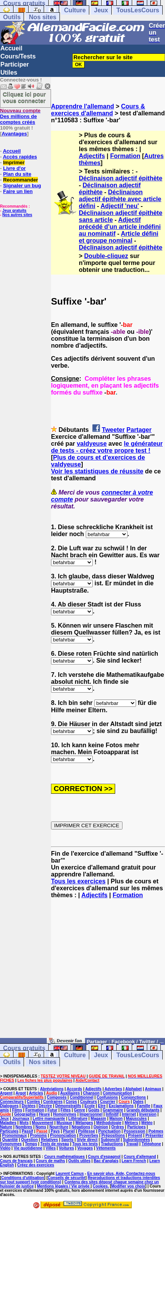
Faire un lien (18, 191)
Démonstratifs (68, 1106)
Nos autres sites (17, 215)
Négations (80, 1127)
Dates (138, 1101)
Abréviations (52, 1089)
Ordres (117, 1127)
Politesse (86, 1131)
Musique (64, 1123)
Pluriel (69, 1131)
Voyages (85, 1148)
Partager (138, 429)
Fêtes (66, 1110)
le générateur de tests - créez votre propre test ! (107, 447)
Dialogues (9, 1106)
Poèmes (155, 1131)
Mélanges (84, 1123)
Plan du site (17, 174)
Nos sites (42, 17)
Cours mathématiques (64, 1156)
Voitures (66, 1148)
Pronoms (38, 1135)
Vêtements (106, 1148)
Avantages (14, 134)
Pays (55, 1131)
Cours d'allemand (140, 1156)
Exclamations (121, 1106)
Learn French (134, 1161)
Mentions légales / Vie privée (64, 1186)
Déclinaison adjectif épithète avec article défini (120, 199)
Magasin (98, 1118)
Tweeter (113, 429)
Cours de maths (50, 1161)
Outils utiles (79, 1161)
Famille (143, 1106)
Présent (135, 1135)
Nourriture (58, 1127)
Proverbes (88, 1135)
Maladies (8, 1123)
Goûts (94, 1110)
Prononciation (63, 1135)
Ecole (90, 1106)
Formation (125, 156)
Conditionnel (82, 1097)
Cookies (100, 1186)
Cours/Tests (18, 56)
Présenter (154, 1135)
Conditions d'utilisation (22, 1178)
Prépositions (113, 1135)
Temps (31, 1144)
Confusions (107, 1097)
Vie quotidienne (28, 1148)
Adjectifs (92, 156)
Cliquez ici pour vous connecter (24, 97)
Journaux (20, 1118)
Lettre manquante (49, 1118)
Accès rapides (20, 157)
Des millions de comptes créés (20, 116)
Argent (6, 1093)
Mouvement (42, 1123)
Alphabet (133, 1089)
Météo (147, 1123)
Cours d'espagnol (104, 1156)
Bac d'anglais (106, 1161)
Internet (129, 1114)
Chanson (91, 1093)
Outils (11, 17)
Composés (56, 1097)
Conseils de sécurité (66, 1178)
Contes (33, 1101)
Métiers (131, 1123)
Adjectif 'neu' (119, 206)
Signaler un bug (22, 185)
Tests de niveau (54, 1144)
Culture (75, 10)
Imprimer (14, 162)
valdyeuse (92, 443)
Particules (9, 1131)
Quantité (10, 1140)
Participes (136, 1127)
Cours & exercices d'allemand (98, 110)
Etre (101, 1106)
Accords (74, 1089)
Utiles (8, 72)
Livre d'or (14, 168)
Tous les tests (85, 1144)
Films (17, 1110)
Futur (53, 1110)
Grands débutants (143, 1110)
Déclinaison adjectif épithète (120, 178)
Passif (27, 1131)
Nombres (23, 1127)
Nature (6, 1127)
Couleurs (88, 1101)
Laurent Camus (70, 1173)
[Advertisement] (108, 971)
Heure (44, 1114)
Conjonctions (133, 1097)
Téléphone (151, 1144)
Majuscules (136, 1118)
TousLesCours (137, 10)
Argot (20, 1093)
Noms (41, 1127)
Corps (71, 1101)
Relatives (49, 1140)
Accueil (11, 48)
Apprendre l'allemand (82, 106)
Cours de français (16, 1161)
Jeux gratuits (14, 210)
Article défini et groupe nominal (118, 237)
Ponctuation (109, 1131)
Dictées (29, 1106)
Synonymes (11, 1144)
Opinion (101, 1127)
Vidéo (5, 1148)
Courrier (107, 1101)
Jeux (101, 10)
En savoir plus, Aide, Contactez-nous (121, 1173)
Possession (134, 1131)
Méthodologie (108, 1123)
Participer (14, 64)
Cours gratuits (24, 1048)
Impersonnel (91, 1114)
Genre (79, 1110)
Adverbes (113, 1089)
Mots (24, 1123)
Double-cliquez (106, 256)
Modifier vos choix (128, 1186)
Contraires (53, 1101)
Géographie (25, 1114)
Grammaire (113, 1110)
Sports (67, 1140)
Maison (115, 1118)
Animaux (153, 1089)
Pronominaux (14, 1135)
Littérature (77, 1118)
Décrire (45, 1106)
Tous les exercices (78, 881)
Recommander (20, 180)
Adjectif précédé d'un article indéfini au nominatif (120, 227)
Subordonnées (136, 1140)
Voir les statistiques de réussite (97, 471)
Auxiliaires (70, 1093)
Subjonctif (110, 1140)
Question (29, 1140)
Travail (132, 1144)
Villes (51, 1148)
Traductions (112, 1144)
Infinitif (112, 1114)
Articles (36, 1093)
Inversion (147, 1114)
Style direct (87, 1140)
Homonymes (64, 1114)
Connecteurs (12, 1101)
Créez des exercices (35, 1165)
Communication (117, 1093)
